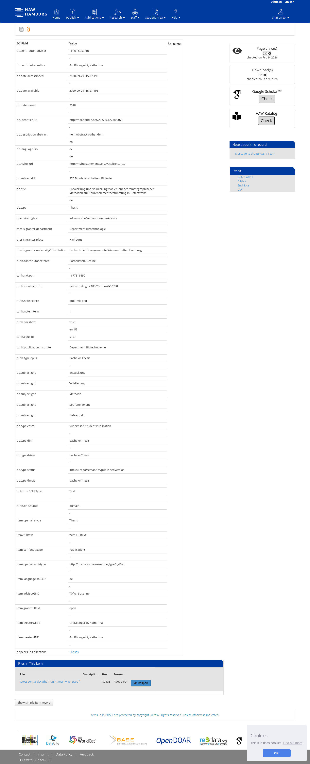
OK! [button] (276, 753)
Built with (26, 760)
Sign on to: (280, 13)
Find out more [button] (292, 743)
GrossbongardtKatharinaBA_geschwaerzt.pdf (49, 681)
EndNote (243, 185)
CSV (240, 189)
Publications (94, 13)
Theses (74, 652)
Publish (72, 13)
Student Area (155, 13)
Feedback (86, 754)
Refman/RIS (245, 177)
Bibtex (242, 181)
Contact (24, 754)
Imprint (43, 754)
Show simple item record (34, 702)
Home (56, 13)
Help (175, 13)
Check (267, 98)
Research (117, 13)
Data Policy (64, 754)
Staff (135, 13)
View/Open (141, 683)
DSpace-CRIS (42, 760)
